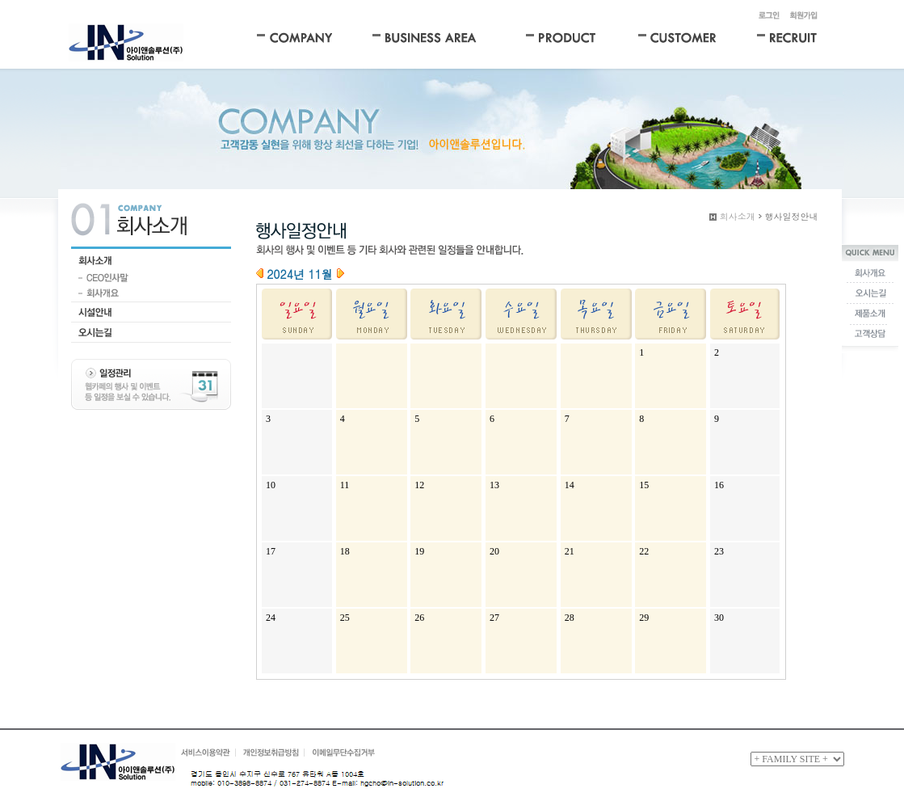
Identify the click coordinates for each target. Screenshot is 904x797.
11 (345, 485)
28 (569, 617)
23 (719, 551)
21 (569, 551)
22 (644, 551)
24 (270, 617)
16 (719, 485)
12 (419, 485)
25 (345, 617)
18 (345, 551)
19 (419, 551)
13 (494, 485)
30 (719, 617)
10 (270, 485)
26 (419, 617)
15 (644, 485)
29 (644, 617)
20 (494, 551)
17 (270, 551)
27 (494, 617)
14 (569, 485)
